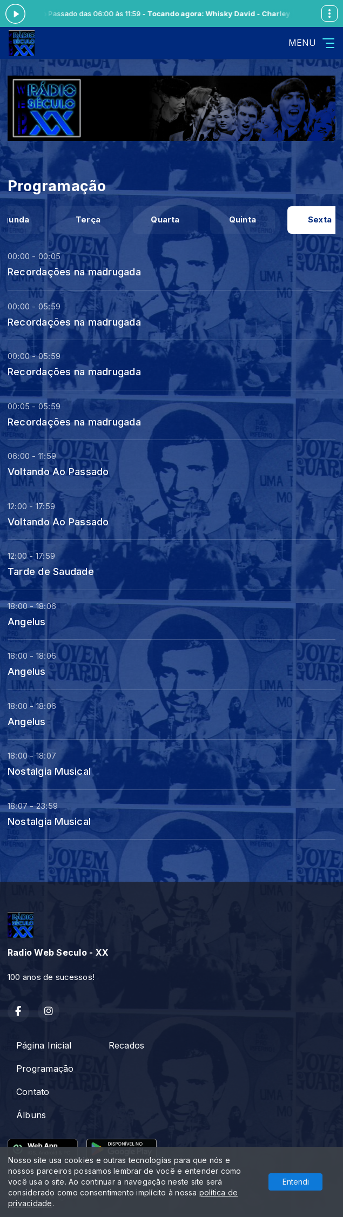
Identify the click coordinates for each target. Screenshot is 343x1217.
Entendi (296, 1181)
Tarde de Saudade (51, 571)
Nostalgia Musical (49, 771)
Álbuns (31, 1115)
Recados (127, 1045)
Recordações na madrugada (74, 272)
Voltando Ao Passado (58, 471)
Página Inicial (43, 1045)
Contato (33, 1091)
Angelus (27, 621)
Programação (45, 1068)
